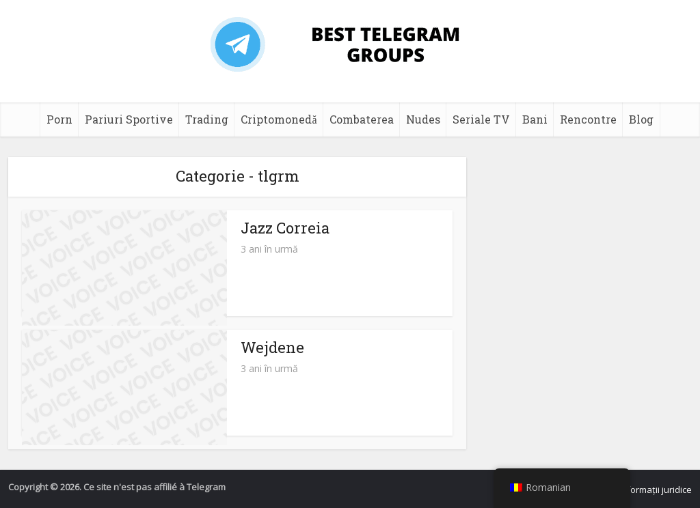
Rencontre (588, 119)
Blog (641, 119)
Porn (59, 119)
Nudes (423, 119)
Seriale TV (481, 119)
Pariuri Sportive (129, 119)
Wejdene (272, 347)
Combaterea (361, 119)
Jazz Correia (285, 228)
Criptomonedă (279, 119)
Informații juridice (655, 489)
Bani (535, 119)
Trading (206, 119)
